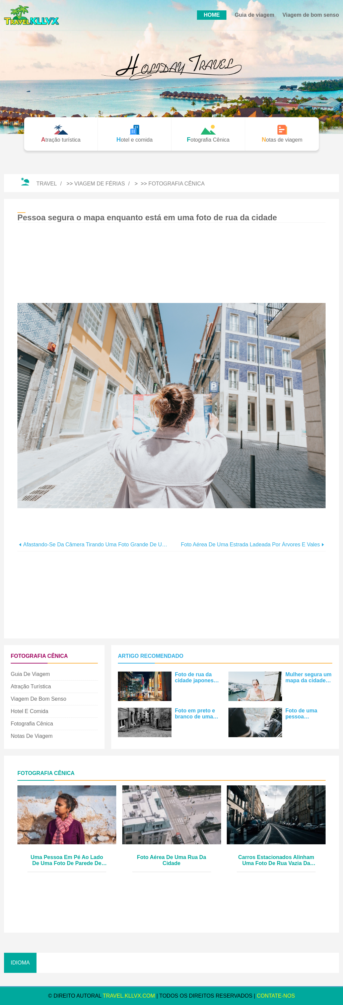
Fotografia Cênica (176, 183)
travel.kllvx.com (129, 996)
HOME (212, 15)
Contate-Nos (276, 996)
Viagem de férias (99, 183)
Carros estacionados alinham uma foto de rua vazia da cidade (276, 860)
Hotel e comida (29, 711)
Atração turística (31, 686)
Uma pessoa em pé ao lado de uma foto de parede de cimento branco (66, 860)
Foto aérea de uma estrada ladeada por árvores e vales (250, 544)
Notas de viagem (32, 736)
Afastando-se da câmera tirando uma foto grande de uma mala (97, 544)
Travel (47, 183)
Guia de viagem (254, 15)
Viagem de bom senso (310, 15)
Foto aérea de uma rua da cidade (171, 860)
